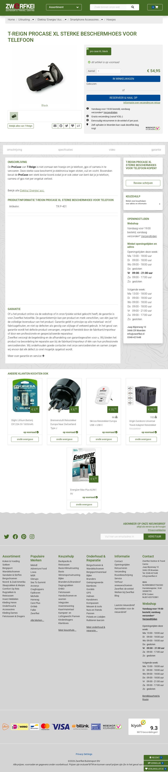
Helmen (90, 596)
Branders (91, 579)
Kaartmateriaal (66, 609)
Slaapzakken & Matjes (13, 585)
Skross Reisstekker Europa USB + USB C (103, 423)
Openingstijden (122, 564)
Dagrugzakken (65, 585)
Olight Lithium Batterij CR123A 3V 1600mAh (22, 422)
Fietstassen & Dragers (13, 616)
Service (118, 578)
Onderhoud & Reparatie (95, 558)
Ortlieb (34, 606)
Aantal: (91, 71)
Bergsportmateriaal (96, 572)
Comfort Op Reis (10, 588)
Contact (119, 561)
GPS (88, 592)
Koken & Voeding (11, 561)
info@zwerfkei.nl (135, 334)
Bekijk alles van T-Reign (20, 126)
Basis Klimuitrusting (68, 568)
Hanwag (35, 599)
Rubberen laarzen (95, 620)
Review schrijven (143, 183)
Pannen (90, 613)
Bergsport (7, 568)
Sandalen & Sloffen (12, 575)
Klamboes (63, 623)
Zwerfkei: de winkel (124, 588)
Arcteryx (35, 585)
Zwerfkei (35, 613)
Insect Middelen (10, 599)
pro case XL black (97, 50)
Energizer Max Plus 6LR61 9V (83, 491)
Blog (117, 595)
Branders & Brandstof (69, 582)
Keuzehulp (66, 556)
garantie (156, 149)
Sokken (6, 564)
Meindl (34, 565)
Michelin (35, 596)
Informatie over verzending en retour (141, 102)
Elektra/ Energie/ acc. (32, 190)
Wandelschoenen (11, 571)
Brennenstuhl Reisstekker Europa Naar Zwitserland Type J (63, 424)
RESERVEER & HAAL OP (123, 97)
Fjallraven (35, 592)
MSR (33, 575)
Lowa (33, 572)
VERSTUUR (154, 536)
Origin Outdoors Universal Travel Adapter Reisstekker (143, 425)
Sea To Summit (38, 582)
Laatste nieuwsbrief (125, 605)
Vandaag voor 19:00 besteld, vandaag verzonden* (142, 232)
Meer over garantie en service (26, 355)
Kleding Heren (9, 602)
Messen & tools (94, 606)
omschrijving (14, 149)
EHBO (61, 588)
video (112, 149)
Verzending (120, 571)
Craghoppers (37, 589)
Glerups (34, 579)
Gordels (90, 589)
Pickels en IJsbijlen (95, 616)
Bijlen (61, 578)
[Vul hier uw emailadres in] (122, 537)
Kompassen (92, 603)
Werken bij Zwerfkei (124, 592)
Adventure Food (39, 568)
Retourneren (121, 568)
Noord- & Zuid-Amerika (13, 582)
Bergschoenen (9, 578)
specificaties (65, 149)
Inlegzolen (63, 602)
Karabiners (92, 599)
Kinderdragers (65, 619)
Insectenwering (66, 606)
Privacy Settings (84, 754)
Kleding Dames (10, 613)
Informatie (122, 556)
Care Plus (35, 603)
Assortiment (64, 7)
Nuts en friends (94, 610)
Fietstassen (64, 592)
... (32, 19)
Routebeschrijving (124, 575)
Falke (33, 610)
